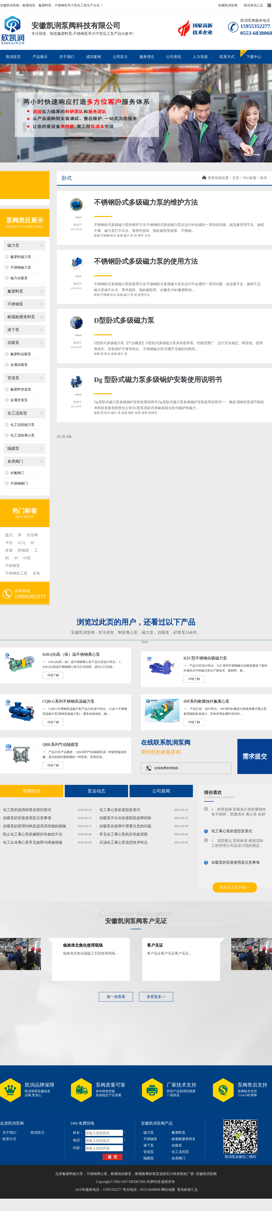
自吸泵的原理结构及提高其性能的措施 (34, 826)
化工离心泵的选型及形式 (119, 810)
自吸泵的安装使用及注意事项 (27, 818)
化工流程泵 (17, 413)
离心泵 (132, 632)
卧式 (113, 235)
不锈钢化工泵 (16, 573)
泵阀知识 (32, 791)
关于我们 (66, 57)
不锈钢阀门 (19, 483)
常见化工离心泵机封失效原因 (123, 834)
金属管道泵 (19, 400)
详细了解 (53, 675)
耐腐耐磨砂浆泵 (147, 1174)
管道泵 (13, 378)
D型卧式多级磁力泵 (124, 320)
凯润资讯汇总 (253, 5)
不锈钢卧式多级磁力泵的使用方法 (146, 261)
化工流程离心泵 (22, 435)
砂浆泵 (179, 632)
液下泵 (13, 330)
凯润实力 (38, 1132)
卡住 (9, 543)
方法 (147, 235)
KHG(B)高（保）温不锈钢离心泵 (71, 654)
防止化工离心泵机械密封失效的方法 (32, 834)
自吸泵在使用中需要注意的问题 (125, 826)
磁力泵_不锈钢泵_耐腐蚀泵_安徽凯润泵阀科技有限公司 (12, 23)
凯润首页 (13, 57)
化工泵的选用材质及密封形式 (27, 810)
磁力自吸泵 (19, 278)
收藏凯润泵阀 (227, 5)
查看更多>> (156, 997)
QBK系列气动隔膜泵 (61, 744)
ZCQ (21, 543)
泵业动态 (96, 791)
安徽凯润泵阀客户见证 (136, 921)
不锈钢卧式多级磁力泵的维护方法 (146, 202)
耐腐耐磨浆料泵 (21, 317)
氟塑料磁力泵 (20, 257)
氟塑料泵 (15, 291)
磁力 (127, 235)
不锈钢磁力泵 (20, 267)
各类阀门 (15, 461)
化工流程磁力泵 (22, 425)
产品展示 (40, 57)
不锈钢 (105, 235)
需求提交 (254, 756)
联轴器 (23, 550)
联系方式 (227, 57)
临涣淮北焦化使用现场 (83, 945)
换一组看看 (116, 997)
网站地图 (168, 1189)
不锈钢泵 (15, 304)
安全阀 (32, 535)
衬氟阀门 (17, 473)
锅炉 (131, 413)
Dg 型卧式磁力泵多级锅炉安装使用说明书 (158, 379)
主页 (235, 178)
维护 (141, 235)
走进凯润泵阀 (12, 1123)
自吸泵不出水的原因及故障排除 (125, 818)
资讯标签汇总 (187, 1189)
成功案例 (93, 57)
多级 (9, 550)
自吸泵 (13, 342)
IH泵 (27, 558)
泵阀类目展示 (24, 220)
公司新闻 (161, 791)
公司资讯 (173, 57)
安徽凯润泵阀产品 (157, 1123)
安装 (36, 573)
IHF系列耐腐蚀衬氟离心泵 (206, 701)
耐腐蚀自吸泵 (121, 1174)
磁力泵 (13, 245)
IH (16, 558)
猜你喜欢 (213, 792)
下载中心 (253, 57)
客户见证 (155, 945)
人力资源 (200, 57)
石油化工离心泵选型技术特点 (123, 842)
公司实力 (120, 57)
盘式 (9, 535)
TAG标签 (249, 178)
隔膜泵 (13, 448)
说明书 (152, 413)
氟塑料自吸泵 (20, 354)
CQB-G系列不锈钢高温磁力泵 (68, 701)
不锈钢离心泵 (97, 1174)
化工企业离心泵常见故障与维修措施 (32, 842)
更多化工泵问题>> (235, 887)
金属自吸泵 (19, 365)
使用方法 (144, 295)
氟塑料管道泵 (20, 389)
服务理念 (146, 57)
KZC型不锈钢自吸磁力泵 (205, 658)
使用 (144, 413)
